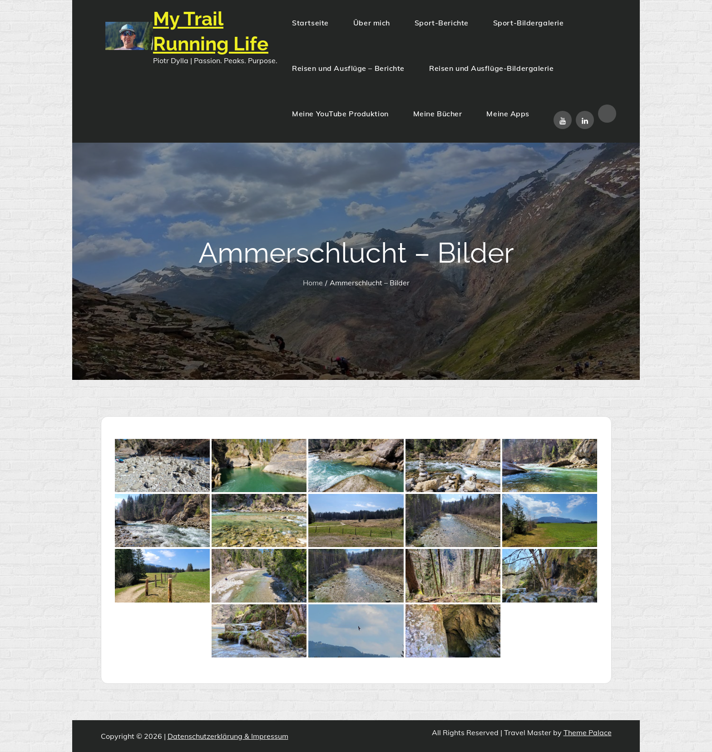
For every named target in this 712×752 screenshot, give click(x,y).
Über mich (371, 22)
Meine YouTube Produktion (340, 113)
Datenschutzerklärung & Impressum (228, 736)
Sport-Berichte (442, 22)
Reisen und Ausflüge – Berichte (348, 68)
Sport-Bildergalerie (528, 22)
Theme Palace (588, 732)
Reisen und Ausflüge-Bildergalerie (491, 68)
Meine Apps (507, 113)
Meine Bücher (437, 113)
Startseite (310, 22)
